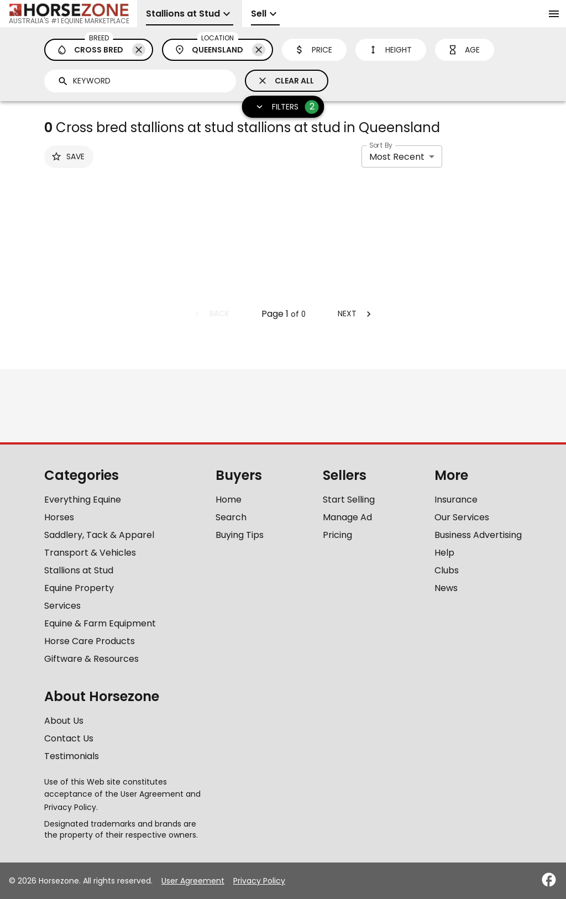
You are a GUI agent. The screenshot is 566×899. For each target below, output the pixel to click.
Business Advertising (478, 535)
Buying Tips (240, 535)
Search (231, 517)
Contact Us (68, 738)
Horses (59, 517)
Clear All (285, 80)
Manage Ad (347, 517)
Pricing (337, 535)
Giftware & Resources (91, 658)
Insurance (456, 499)
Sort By (380, 145)
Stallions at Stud (78, 570)
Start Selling (349, 499)
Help (444, 552)
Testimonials (71, 756)
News (446, 588)
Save (68, 156)
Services (62, 605)
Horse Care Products (89, 641)
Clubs (446, 570)
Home (229, 499)
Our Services (461, 517)
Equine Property (79, 588)
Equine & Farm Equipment (100, 623)
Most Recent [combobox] (396, 156)
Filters (284, 107)
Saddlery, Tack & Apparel (99, 535)
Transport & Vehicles (90, 552)
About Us (63, 720)
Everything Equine (82, 499)
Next (356, 313)
